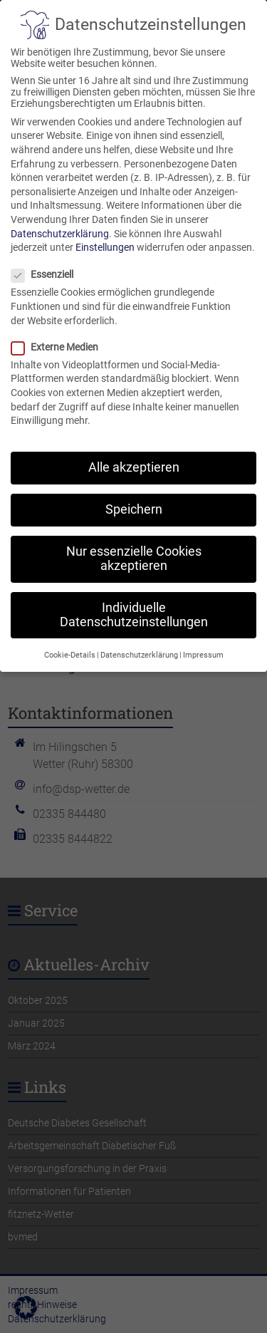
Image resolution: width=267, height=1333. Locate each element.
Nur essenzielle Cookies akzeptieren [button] (133, 545)
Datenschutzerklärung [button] (139, 641)
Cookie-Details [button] (69, 641)
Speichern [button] (133, 496)
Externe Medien (60, 333)
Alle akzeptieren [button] (133, 454)
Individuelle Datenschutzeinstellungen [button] (134, 601)
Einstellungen (105, 233)
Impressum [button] (203, 641)
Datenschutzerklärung (60, 219)
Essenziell (48, 260)
